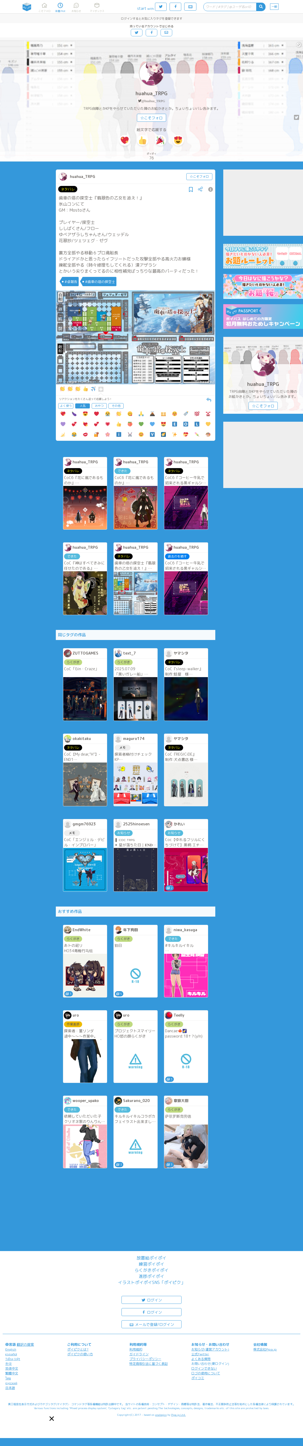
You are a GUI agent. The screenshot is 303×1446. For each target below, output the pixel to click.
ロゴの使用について (205, 1373)
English (10, 1349)
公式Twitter (200, 1354)
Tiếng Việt (12, 1359)
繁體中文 (11, 1373)
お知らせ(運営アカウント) (210, 1349)
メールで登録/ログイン (151, 1324)
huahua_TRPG (151, 93)
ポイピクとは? (78, 1349)
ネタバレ (68, 189)
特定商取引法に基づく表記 (148, 1363)
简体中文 (11, 1368)
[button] (51, 1418)
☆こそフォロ (151, 117)
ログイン (151, 1299)
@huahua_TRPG (153, 101)
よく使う (66, 406)
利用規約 (135, 1349)
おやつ (99, 406)
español (11, 1354)
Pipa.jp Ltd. (178, 1415)
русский (11, 1383)
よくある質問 (201, 1359)
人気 (83, 406)
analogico (161, 1415)
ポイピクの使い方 (80, 1354)
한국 (8, 1363)
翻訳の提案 (25, 1344)
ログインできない (204, 1368)
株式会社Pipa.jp (265, 1349)
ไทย (8, 1378)
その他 (116, 406)
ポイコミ (197, 1378)
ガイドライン (139, 1354)
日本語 (10, 1388)
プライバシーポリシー (145, 1359)
